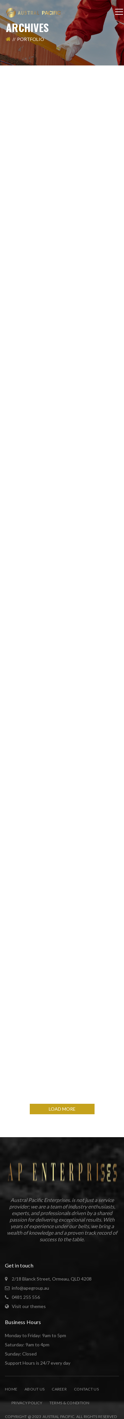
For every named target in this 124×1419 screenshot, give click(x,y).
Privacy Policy (26, 1402)
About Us (34, 1389)
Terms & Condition (69, 1402)
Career (59, 1389)
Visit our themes (29, 1306)
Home (11, 1389)
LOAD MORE (62, 1109)
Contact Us (86, 1389)
